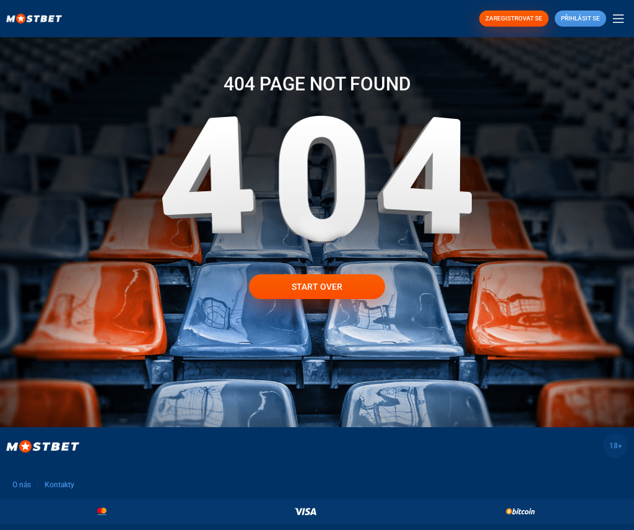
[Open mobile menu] (618, 18)
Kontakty (59, 484)
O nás (21, 484)
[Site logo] (34, 18)
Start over (317, 287)
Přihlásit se (580, 18)
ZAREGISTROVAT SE (513, 18)
